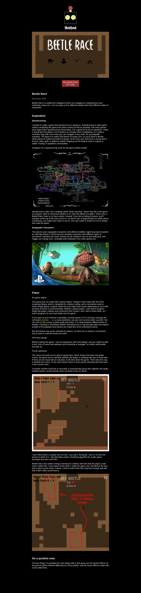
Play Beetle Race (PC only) (70, 83)
